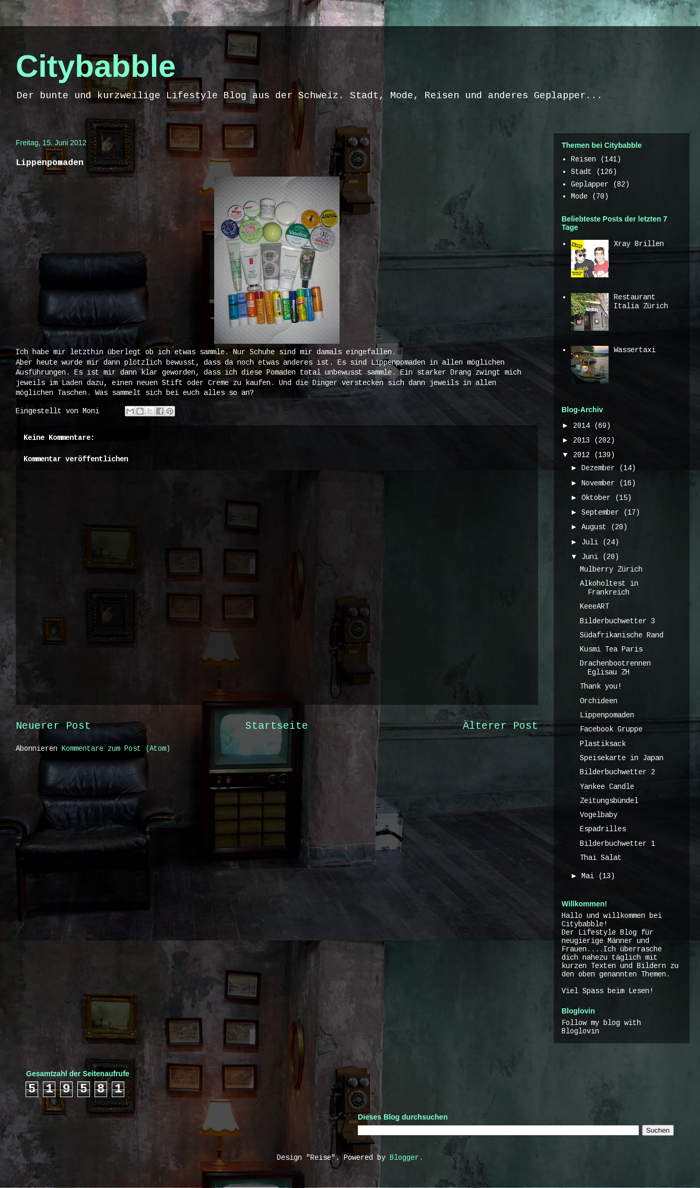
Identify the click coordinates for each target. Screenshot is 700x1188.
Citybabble (96, 66)
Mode (579, 196)
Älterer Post (500, 726)
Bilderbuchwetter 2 (617, 772)
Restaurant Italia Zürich (641, 301)
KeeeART (594, 606)
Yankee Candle (607, 787)
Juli (591, 542)
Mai (589, 876)
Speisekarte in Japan (621, 758)
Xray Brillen (639, 244)
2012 (583, 455)
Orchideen (598, 701)
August (596, 527)
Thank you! (601, 686)
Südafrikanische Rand (621, 635)
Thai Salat (601, 858)
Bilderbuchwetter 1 (617, 844)
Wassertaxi (635, 350)
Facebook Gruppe (611, 729)
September (602, 512)
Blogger (404, 1158)
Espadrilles (603, 829)
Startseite (277, 726)
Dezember (600, 468)
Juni (591, 557)
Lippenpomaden (607, 715)
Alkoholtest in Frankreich (609, 588)
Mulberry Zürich (611, 569)
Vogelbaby (598, 815)
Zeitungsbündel (609, 801)
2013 (583, 440)
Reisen (583, 159)
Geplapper (590, 184)
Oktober (598, 498)
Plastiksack (603, 744)
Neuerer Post (53, 726)
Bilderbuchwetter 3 (617, 621)
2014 (583, 426)
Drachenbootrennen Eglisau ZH (615, 668)
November (600, 483)
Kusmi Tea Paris (611, 649)
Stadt (581, 172)
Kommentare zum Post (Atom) (116, 748)
